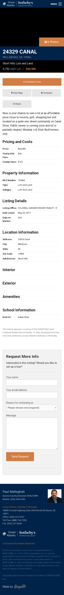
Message (11, 415)
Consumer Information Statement (19, 543)
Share (17, 104)
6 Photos (52, 42)
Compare (46, 93)
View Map (17, 93)
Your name (12, 377)
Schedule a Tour (32, 82)
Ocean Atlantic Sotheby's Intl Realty (20, 507)
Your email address (16, 390)
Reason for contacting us (19, 402)
